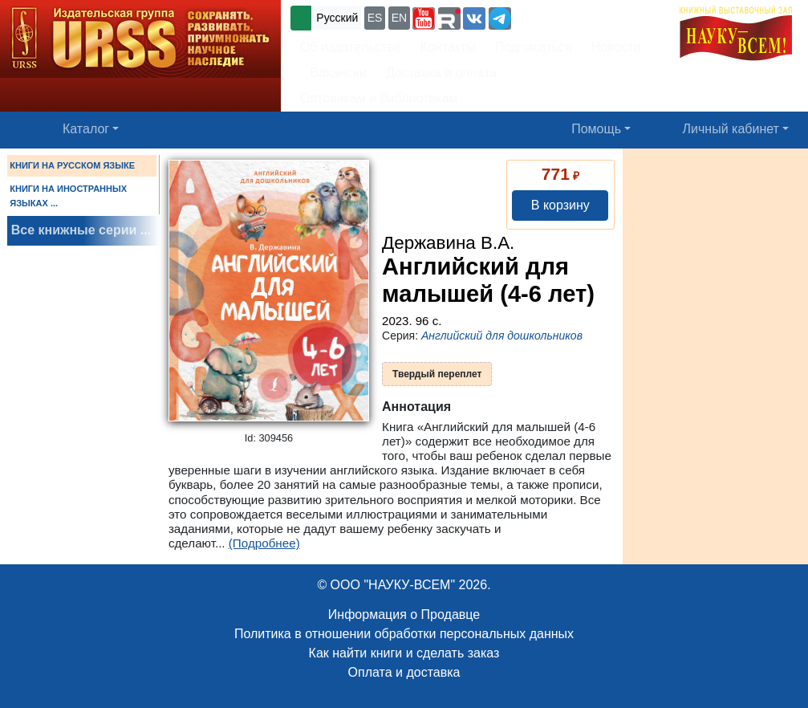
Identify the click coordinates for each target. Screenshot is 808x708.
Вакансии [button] (333, 72)
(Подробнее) (264, 543)
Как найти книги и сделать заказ (404, 653)
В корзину (560, 205)
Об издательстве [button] (350, 47)
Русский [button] (337, 17)
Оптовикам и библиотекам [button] (378, 98)
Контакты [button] (448, 47)
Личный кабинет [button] (731, 129)
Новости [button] (616, 47)
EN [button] (399, 17)
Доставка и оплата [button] (441, 72)
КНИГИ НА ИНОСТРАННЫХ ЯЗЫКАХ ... (68, 196)
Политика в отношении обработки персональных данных (404, 634)
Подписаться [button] (533, 47)
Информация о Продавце (404, 614)
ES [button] (375, 17)
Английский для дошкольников (502, 335)
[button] (423, 18)
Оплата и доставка (404, 672)
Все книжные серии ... (81, 230)
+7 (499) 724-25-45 (573, 16)
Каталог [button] (86, 129)
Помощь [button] (596, 129)
